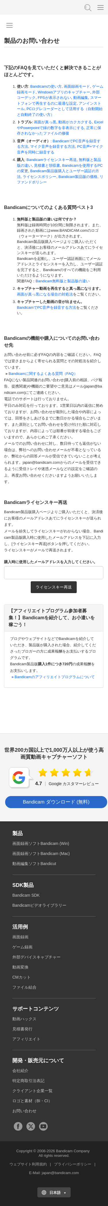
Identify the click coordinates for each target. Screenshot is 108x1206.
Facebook (18, 1126)
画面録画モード (77, 86)
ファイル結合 (24, 987)
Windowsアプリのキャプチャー (64, 92)
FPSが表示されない (54, 97)
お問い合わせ (24, 1111)
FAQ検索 (87, 7)
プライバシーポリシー (72, 1164)
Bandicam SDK (26, 895)
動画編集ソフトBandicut (34, 863)
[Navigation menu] (9, 25)
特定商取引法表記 (28, 1080)
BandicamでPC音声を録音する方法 (46, 307)
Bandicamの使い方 (46, 86)
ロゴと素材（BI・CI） (32, 1100)
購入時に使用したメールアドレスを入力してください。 (50, 562)
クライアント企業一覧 (32, 1090)
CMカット (21, 977)
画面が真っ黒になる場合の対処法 (45, 294)
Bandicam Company (73, 1151)
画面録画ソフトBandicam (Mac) (41, 853)
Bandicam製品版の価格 (77, 177)
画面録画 (20, 937)
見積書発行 (22, 1029)
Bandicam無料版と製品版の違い (63, 281)
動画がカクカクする (75, 122)
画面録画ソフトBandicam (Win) (40, 843)
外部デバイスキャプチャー (36, 957)
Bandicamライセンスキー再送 (51, 160)
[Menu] (100, 7)
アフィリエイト (26, 1039)
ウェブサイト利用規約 (28, 1164)
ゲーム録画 (22, 947)
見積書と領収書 (47, 165)
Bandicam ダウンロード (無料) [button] (56, 802)
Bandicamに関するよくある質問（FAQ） (43, 373)
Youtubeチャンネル (43, 1126)
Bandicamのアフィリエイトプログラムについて (52, 677)
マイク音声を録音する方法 (52, 146)
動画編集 (80, 97)
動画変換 (20, 967)
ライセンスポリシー (39, 177)
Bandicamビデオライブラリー (39, 905)
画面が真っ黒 (45, 122)
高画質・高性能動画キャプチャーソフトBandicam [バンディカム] (33, 7)
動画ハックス (24, 1019)
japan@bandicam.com (60, 1173)
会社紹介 (20, 1070)
